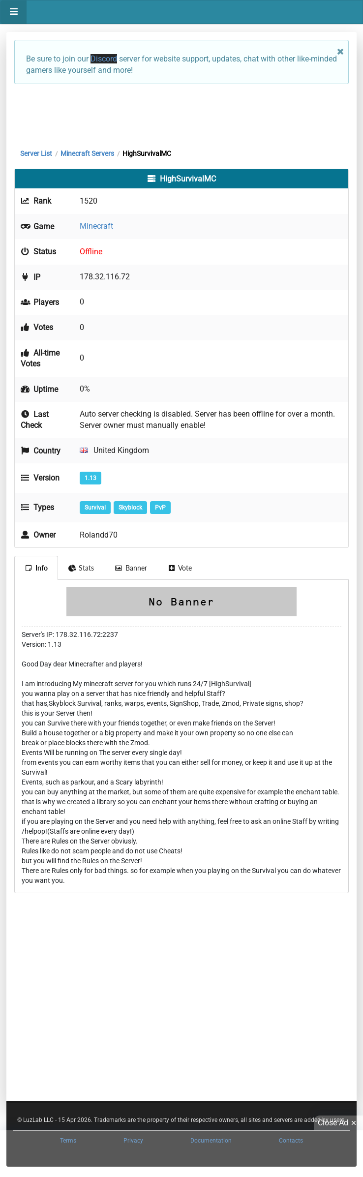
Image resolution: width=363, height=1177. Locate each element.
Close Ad (338, 1122)
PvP (160, 507)
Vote (180, 568)
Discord (104, 58)
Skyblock (130, 507)
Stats (81, 568)
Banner (131, 568)
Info (36, 568)
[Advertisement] (181, 114)
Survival (95, 507)
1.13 (90, 478)
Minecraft (96, 226)
